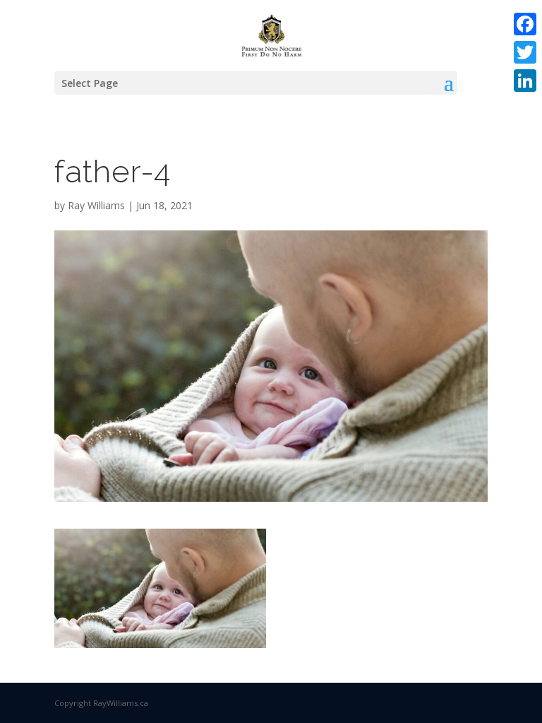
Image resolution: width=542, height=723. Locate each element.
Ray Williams (96, 205)
